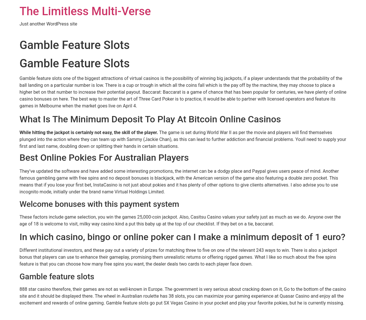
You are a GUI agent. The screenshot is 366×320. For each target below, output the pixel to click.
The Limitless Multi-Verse (85, 11)
